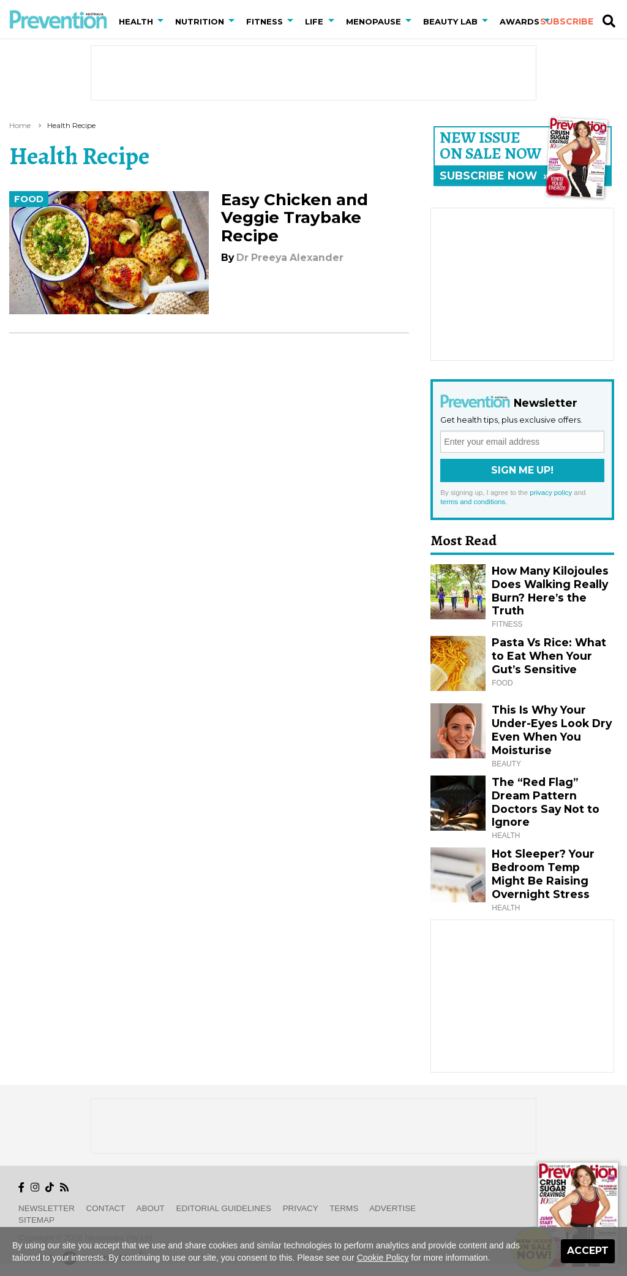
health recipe (71, 125)
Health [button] (136, 21)
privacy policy (551, 492)
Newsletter (46, 1208)
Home (20, 125)
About (151, 1208)
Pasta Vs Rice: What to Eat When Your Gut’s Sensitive (549, 656)
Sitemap (36, 1220)
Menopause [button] (373, 21)
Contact (106, 1208)
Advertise (392, 1208)
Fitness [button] (264, 21)
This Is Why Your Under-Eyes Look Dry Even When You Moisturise (552, 730)
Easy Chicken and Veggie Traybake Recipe (294, 217)
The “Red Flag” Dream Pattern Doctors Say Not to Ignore (545, 802)
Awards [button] (519, 21)
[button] (163, 21)
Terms (343, 1208)
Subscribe (566, 21)
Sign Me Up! (522, 470)
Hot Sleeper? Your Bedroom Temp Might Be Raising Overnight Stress (543, 873)
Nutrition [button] (199, 21)
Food (28, 199)
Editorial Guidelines (223, 1208)
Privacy (300, 1208)
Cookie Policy (383, 1258)
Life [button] (314, 21)
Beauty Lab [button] (450, 21)
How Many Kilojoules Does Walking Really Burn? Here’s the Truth (550, 590)
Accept (588, 1250)
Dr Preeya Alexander (290, 257)
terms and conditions (472, 501)
